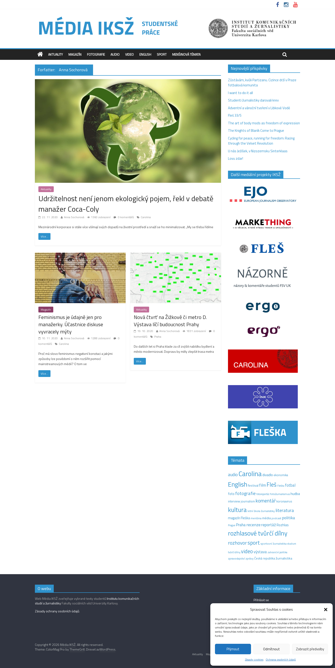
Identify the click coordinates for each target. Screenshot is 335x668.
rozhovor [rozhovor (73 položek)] (237, 542)
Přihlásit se (261, 599)
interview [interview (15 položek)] (234, 501)
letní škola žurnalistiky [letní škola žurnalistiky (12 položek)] (261, 511)
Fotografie (96, 54)
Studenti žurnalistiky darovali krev (253, 100)
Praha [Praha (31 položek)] (241, 525)
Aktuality (55, 54)
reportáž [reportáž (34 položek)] (268, 525)
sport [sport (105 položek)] (254, 543)
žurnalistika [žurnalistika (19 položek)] (284, 558)
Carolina (146, 217)
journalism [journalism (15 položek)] (248, 501)
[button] (325, 609)
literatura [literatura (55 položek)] (284, 510)
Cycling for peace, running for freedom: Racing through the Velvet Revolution (261, 141)
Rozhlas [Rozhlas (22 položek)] (283, 525)
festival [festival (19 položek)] (253, 485)
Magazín (74, 54)
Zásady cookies (254, 659)
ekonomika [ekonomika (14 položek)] (281, 475)
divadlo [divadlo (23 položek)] (267, 475)
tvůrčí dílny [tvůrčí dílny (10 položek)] (234, 552)
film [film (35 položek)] (262, 485)
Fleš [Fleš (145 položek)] (272, 484)
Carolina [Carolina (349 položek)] (250, 473)
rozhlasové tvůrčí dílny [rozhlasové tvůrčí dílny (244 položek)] (257, 533)
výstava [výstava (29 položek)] (260, 552)
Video (129, 54)
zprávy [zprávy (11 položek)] (249, 558)
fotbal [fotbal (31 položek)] (290, 485)
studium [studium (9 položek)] (291, 544)
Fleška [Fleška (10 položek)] (280, 486)
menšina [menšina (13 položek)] (256, 518)
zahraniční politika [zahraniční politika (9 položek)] (277, 552)
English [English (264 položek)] (237, 484)
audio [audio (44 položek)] (233, 474)
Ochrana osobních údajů (281, 659)
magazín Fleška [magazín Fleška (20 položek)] (239, 518)
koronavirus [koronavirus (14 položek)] (284, 501)
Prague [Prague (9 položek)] (231, 525)
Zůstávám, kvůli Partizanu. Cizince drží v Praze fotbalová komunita (262, 82)
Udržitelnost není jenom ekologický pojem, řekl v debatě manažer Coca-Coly (125, 203)
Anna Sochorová (74, 217)
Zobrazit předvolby (310, 649)
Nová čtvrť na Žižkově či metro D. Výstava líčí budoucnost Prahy (170, 320)
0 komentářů (124, 217)
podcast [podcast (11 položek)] (276, 518)
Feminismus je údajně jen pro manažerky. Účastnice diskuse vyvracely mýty (70, 324)
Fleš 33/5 (234, 115)
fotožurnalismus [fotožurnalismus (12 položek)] (280, 494)
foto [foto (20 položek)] (231, 493)
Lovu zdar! (235, 158)
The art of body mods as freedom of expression (264, 123)
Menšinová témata (186, 54)
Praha (157, 336)
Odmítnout (271, 649)
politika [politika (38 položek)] (288, 518)
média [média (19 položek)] (266, 518)
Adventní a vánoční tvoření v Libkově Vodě (259, 108)
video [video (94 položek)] (247, 551)
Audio (115, 54)
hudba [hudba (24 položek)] (295, 493)
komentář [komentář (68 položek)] (266, 500)
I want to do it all (240, 92)
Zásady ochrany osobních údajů (57, 611)
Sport (162, 54)
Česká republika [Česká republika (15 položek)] (264, 558)
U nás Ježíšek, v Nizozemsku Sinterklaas (258, 151)
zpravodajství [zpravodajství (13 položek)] (236, 558)
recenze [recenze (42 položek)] (253, 524)
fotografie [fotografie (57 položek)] (245, 493)
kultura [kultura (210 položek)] (237, 509)
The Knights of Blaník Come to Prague (256, 130)
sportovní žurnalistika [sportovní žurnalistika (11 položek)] (274, 544)
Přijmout (233, 649)
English (145, 54)
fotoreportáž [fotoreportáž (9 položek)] (262, 494)
